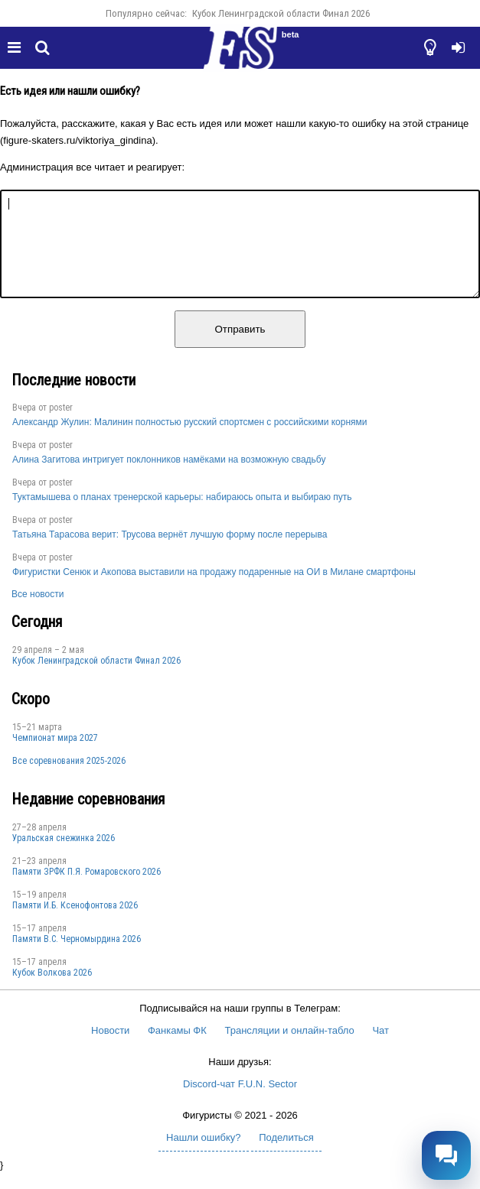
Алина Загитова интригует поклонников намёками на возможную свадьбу (168, 478)
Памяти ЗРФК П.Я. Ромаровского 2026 (86, 890)
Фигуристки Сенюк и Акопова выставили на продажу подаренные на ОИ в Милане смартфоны (214, 590)
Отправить (239, 347)
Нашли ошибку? (203, 1155)
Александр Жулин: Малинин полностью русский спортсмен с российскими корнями (189, 440)
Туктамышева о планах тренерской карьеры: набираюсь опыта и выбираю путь (182, 515)
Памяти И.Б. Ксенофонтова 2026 (75, 923)
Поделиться (286, 1155)
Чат (380, 1048)
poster (61, 426)
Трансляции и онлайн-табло (289, 1048)
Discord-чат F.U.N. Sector (240, 1102)
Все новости (37, 612)
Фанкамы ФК (177, 1048)
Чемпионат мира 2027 (55, 756)
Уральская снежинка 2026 (63, 856)
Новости (110, 1048)
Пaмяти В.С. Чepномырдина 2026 (76, 957)
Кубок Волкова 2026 (52, 991)
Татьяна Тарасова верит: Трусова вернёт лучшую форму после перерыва (169, 552)
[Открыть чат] (446, 1155)
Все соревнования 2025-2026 (69, 779)
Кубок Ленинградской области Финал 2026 (281, 13)
